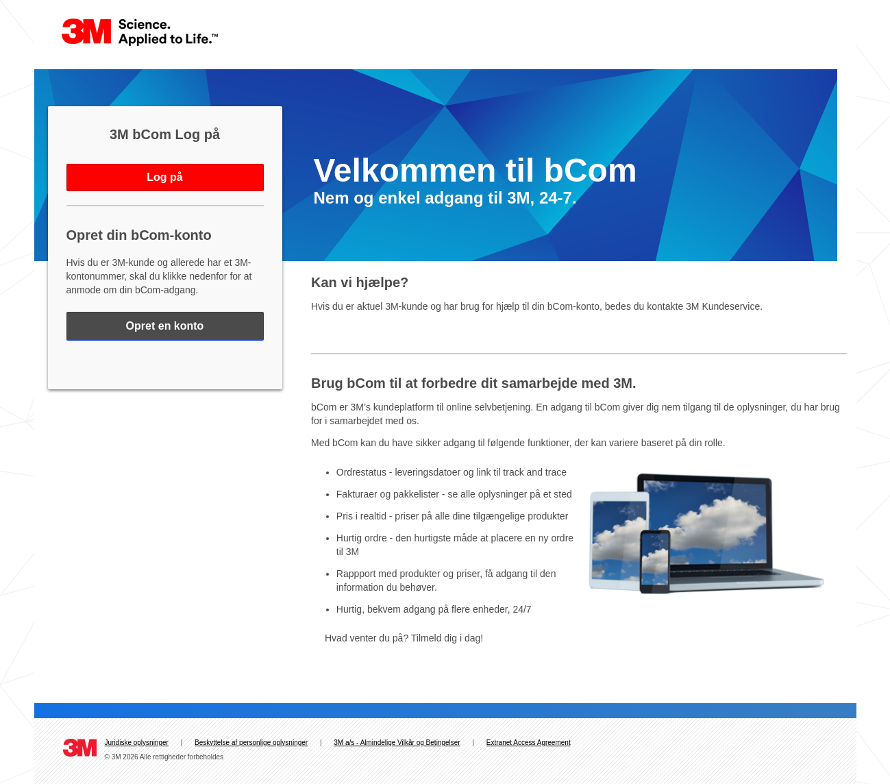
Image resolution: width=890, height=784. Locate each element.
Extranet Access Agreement (528, 742)
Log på (164, 177)
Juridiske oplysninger (137, 742)
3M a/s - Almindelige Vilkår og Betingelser (397, 742)
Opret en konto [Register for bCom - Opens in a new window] (165, 326)
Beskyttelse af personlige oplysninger (251, 742)
